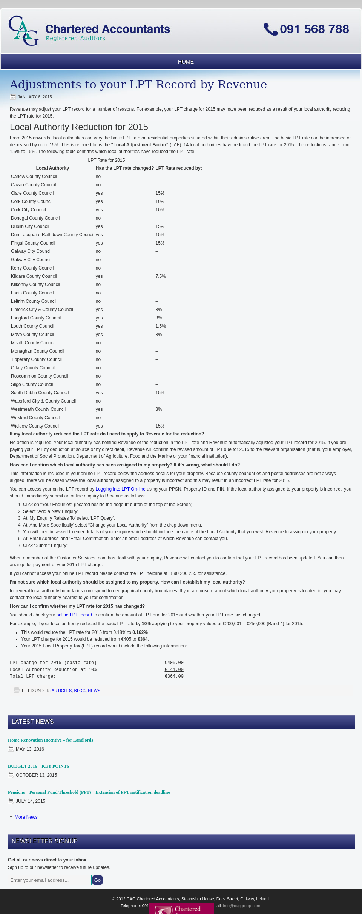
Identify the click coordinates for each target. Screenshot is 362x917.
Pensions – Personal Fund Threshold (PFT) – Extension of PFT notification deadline (89, 792)
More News (26, 817)
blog (80, 690)
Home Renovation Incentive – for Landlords (50, 740)
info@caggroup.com (241, 905)
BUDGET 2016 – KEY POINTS (38, 766)
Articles (62, 690)
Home (186, 62)
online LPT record (74, 615)
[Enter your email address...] (50, 880)
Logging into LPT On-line (120, 489)
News (94, 690)
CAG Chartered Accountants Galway (181, 17)
